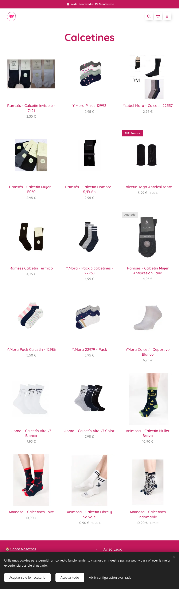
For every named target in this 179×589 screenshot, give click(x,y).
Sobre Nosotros (23, 549)
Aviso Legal (113, 549)
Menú (165, 16)
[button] (149, 16)
